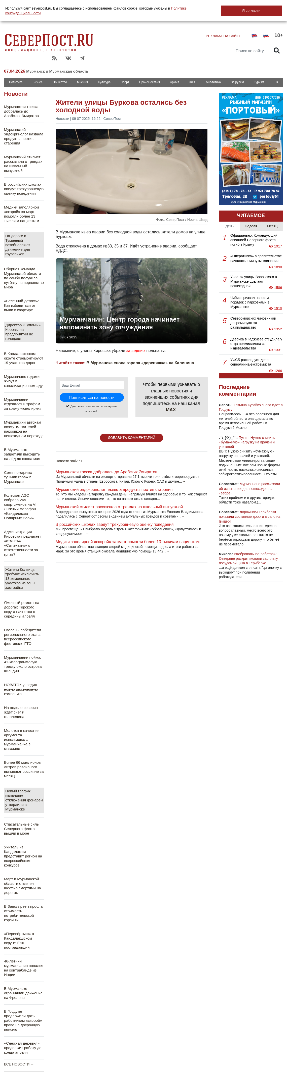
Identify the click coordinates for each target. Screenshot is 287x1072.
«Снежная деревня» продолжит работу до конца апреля (23, 1047)
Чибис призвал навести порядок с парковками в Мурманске (249, 302)
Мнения (82, 82)
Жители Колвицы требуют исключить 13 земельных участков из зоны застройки (22, 578)
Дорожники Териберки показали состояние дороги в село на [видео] (249, 516)
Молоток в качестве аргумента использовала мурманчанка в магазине (21, 739)
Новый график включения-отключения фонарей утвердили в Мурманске (24, 800)
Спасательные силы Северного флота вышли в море (22, 828)
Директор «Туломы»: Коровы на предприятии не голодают (23, 332)
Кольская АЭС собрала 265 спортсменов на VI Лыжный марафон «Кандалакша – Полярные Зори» (20, 506)
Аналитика (213, 82)
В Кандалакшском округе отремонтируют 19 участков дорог (23, 358)
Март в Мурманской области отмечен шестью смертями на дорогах (22, 886)
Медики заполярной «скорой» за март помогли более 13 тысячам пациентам (21, 214)
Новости (16, 94)
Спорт (125, 82)
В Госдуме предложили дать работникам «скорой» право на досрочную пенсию (23, 1020)
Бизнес (37, 82)
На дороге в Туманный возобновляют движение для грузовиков (17, 245)
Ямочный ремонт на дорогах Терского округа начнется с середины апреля (21, 609)
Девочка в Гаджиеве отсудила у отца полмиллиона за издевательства (256, 343)
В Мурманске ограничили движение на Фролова (23, 993)
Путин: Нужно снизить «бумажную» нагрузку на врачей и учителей (247, 442)
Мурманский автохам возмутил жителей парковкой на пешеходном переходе (24, 429)
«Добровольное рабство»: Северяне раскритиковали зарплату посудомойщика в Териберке (248, 558)
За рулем (237, 82)
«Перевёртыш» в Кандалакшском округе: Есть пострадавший (19, 940)
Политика (15, 82)
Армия (174, 82)
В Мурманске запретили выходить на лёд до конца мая (22, 454)
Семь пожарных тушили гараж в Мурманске (18, 477)
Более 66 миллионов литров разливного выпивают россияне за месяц (24, 769)
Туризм (259, 82)
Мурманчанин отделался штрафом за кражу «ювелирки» (23, 404)
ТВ (276, 82)
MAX (171, 409)
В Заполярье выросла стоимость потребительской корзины (23, 913)
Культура (104, 82)
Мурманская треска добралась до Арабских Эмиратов (21, 111)
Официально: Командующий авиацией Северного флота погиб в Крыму (253, 239)
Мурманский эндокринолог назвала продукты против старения (23, 136)
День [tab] (230, 226)
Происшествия (149, 82)
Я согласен (251, 11)
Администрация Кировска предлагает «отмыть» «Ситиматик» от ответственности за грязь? (22, 543)
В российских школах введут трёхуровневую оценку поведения (24, 188)
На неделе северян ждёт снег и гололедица (21, 712)
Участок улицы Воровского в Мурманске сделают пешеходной (253, 281)
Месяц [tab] (272, 226)
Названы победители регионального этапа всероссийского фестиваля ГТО (22, 637)
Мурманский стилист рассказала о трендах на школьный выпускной (23, 164)
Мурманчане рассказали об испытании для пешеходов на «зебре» (249, 488)
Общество (60, 82)
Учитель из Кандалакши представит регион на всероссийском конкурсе (23, 856)
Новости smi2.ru (69, 461)
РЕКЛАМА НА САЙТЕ (223, 36)
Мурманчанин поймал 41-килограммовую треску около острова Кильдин (23, 664)
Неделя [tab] (251, 226)
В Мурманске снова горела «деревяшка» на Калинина (140, 363)
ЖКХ (192, 82)
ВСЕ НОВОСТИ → (19, 1064)
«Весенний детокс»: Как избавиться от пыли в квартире (21, 305)
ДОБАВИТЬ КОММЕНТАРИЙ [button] (131, 438)
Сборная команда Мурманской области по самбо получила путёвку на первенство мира (24, 278)
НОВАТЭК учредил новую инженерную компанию (21, 689)
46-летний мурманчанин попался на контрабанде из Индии (23, 968)
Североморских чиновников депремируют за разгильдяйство (253, 322)
